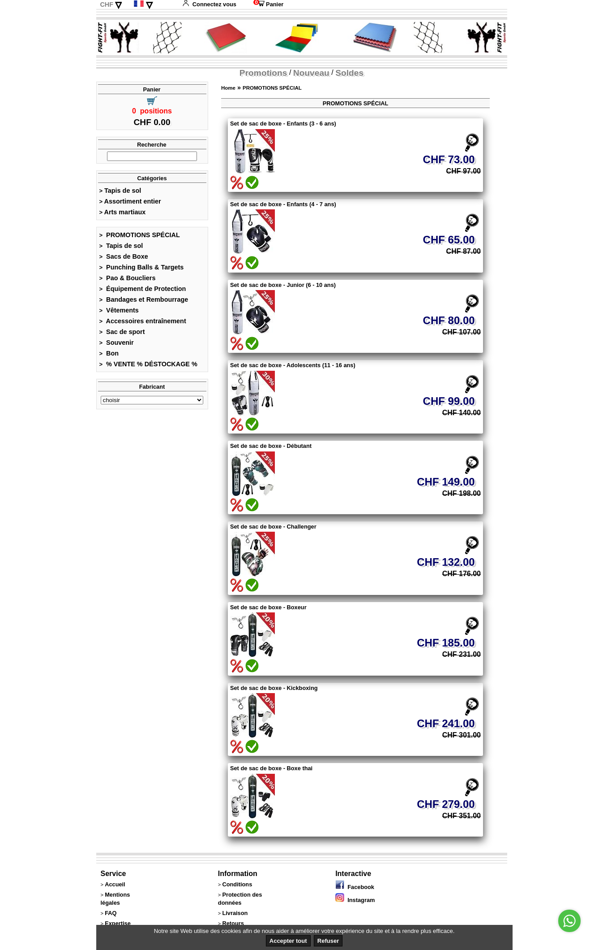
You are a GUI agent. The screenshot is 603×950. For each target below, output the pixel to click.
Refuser (328, 940)
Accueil (115, 884)
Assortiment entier (130, 201)
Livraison (235, 913)
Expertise (118, 923)
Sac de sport (122, 331)
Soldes (349, 73)
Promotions (263, 73)
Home (228, 88)
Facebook (354, 887)
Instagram (355, 900)
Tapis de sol (120, 190)
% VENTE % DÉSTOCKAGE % (148, 364)
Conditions (237, 884)
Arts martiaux (122, 212)
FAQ (110, 913)
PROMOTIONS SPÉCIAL (139, 235)
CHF (106, 4)
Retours (233, 923)
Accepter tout (288, 940)
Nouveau (311, 73)
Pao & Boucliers (127, 278)
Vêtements (119, 310)
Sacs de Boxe (123, 256)
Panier (268, 4)
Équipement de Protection (142, 288)
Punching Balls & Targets (141, 267)
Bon (109, 353)
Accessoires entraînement (142, 321)
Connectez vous (209, 4)
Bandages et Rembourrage (143, 299)
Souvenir (116, 342)
